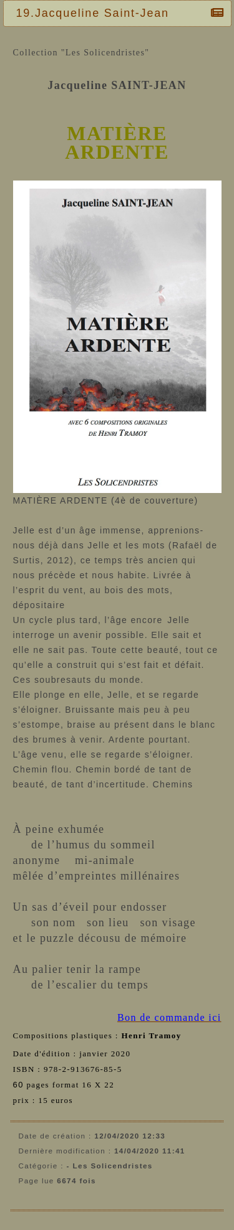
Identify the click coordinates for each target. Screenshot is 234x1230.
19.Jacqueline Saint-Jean (95, 13)
